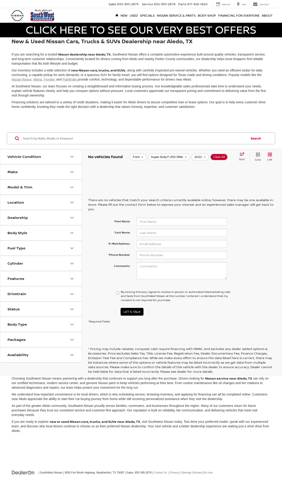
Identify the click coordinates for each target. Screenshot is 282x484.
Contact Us (160, 472)
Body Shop (207, 15)
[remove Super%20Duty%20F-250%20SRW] (169, 157)
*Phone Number (119, 255)
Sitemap (186, 472)
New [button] (124, 15)
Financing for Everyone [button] (239, 15)
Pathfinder (70, 79)
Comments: (122, 266)
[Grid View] (257, 157)
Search (256, 138)
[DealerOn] (23, 472)
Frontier (49, 79)
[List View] (270, 157)
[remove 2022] (200, 157)
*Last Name (122, 232)
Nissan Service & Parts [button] (176, 15)
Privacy (174, 472)
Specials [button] (147, 15)
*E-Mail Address (119, 244)
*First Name (122, 221)
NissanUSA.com (203, 472)
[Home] (116, 15)
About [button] (267, 15)
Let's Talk (132, 311)
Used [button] (134, 15)
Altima (37, 79)
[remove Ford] (138, 157)
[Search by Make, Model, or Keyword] (134, 138)
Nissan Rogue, (22, 79)
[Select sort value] (243, 156)
